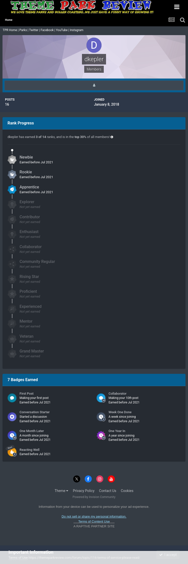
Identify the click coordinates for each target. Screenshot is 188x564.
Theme (61, 491)
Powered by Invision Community (94, 497)
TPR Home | (10, 30)
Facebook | (48, 30)
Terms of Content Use (94, 521)
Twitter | (35, 30)
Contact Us (107, 491)
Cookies (127, 491)
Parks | (24, 30)
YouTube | (63, 30)
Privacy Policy (84, 491)
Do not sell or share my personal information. (94, 516)
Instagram (77, 30)
